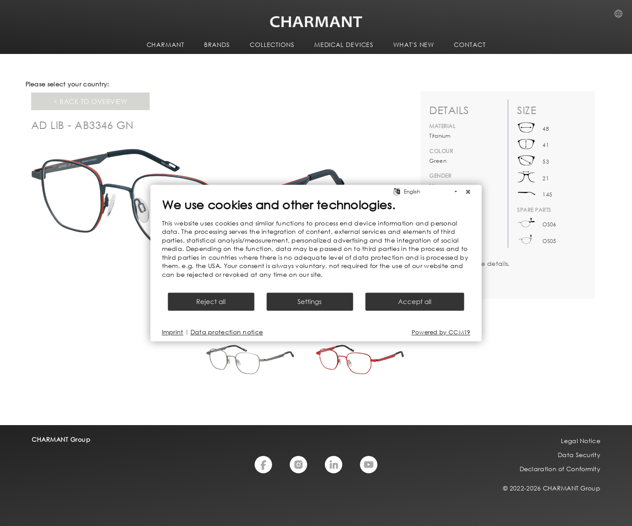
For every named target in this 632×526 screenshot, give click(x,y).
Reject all (211, 301)
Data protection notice (226, 332)
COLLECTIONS (272, 44)
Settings (310, 301)
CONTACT (469, 44)
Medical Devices (344, 44)
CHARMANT (165, 44)
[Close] (468, 191)
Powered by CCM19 (441, 332)
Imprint (172, 332)
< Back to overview (90, 101)
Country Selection (621, 16)
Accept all (414, 301)
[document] (316, 244)
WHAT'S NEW (413, 44)
